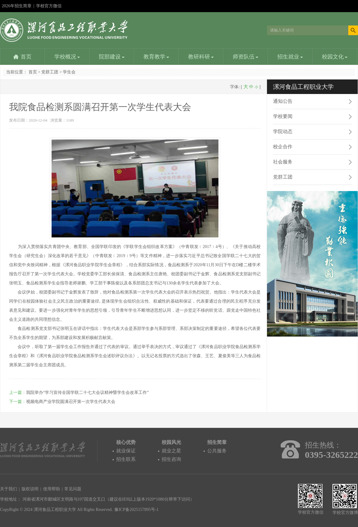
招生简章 (217, 442)
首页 (26, 57)
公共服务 (217, 450)
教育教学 (156, 57)
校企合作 (282, 146)
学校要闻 (282, 116)
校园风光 (171, 442)
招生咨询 (171, 459)
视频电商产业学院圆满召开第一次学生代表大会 (70, 401)
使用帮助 (51, 489)
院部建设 (112, 57)
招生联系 (126, 459)
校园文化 (335, 57)
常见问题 (72, 489)
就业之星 (171, 450)
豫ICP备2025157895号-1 (136, 509)
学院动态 (282, 131)
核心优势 (126, 442)
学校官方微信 (49, 8)
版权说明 (30, 489)
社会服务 (282, 161)
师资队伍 (245, 57)
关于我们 (8, 489)
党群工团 (49, 72)
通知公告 (282, 101)
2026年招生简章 (17, 6)
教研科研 (201, 57)
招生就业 (290, 57)
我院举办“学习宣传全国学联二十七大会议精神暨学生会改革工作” (87, 392)
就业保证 (126, 450)
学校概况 (67, 57)
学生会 (69, 72)
